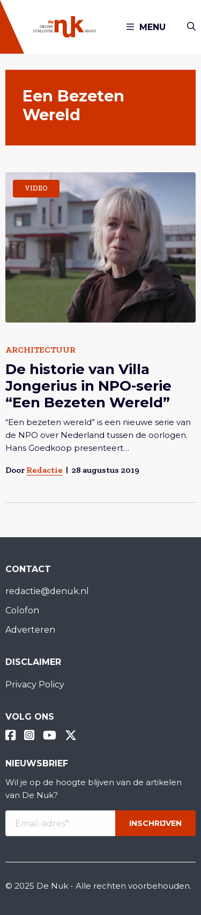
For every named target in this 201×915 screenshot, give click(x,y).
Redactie (44, 470)
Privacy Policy (34, 684)
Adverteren (30, 630)
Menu (146, 27)
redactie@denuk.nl (47, 591)
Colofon (22, 610)
